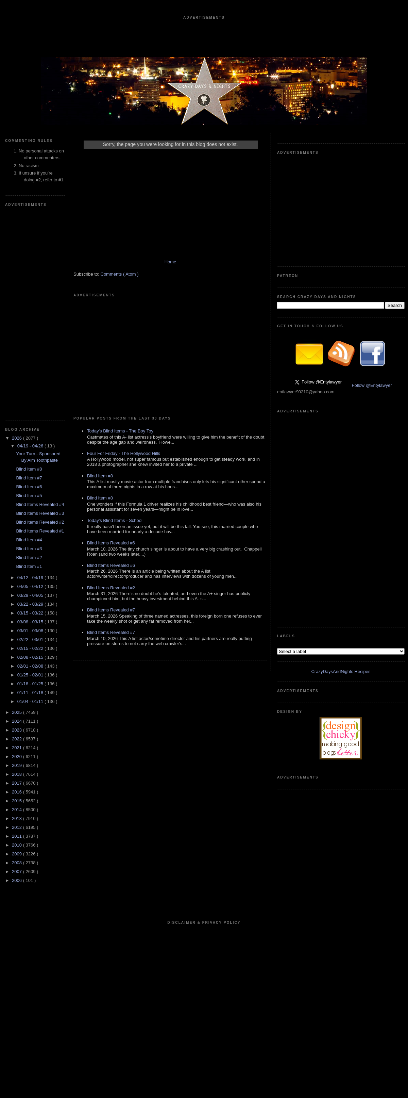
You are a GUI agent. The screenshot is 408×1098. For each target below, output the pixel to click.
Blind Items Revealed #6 (111, 542)
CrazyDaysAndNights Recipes (340, 671)
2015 (17, 800)
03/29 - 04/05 (31, 595)
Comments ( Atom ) (120, 274)
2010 (17, 845)
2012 (17, 827)
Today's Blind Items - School (114, 520)
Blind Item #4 (29, 539)
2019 (17, 765)
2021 (17, 747)
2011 (17, 836)
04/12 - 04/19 (31, 577)
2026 (17, 438)
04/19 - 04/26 (31, 445)
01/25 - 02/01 (31, 674)
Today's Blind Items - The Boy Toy (120, 430)
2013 (17, 818)
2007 (17, 871)
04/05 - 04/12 (31, 586)
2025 (17, 712)
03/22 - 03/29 (31, 604)
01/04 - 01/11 (31, 701)
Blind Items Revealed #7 (111, 609)
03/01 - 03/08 (31, 630)
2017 (17, 783)
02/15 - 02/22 (31, 648)
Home (170, 261)
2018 (17, 774)
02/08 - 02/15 (31, 657)
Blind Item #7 (29, 477)
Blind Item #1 (29, 566)
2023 (17, 730)
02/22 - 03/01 (31, 639)
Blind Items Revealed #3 (40, 513)
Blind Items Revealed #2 (40, 522)
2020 (17, 756)
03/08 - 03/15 (31, 621)
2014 (17, 809)
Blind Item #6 (29, 486)
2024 (17, 721)
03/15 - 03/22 (31, 613)
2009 (17, 853)
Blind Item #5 (29, 495)
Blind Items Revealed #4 (40, 504)
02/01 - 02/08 (31, 666)
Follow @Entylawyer (372, 385)
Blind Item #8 (29, 469)
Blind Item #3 (29, 548)
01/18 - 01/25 (31, 683)
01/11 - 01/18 (31, 692)
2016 (17, 791)
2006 (17, 880)
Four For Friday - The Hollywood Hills (123, 453)
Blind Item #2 (29, 557)
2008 (17, 862)
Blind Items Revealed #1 (40, 531)
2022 (17, 738)
